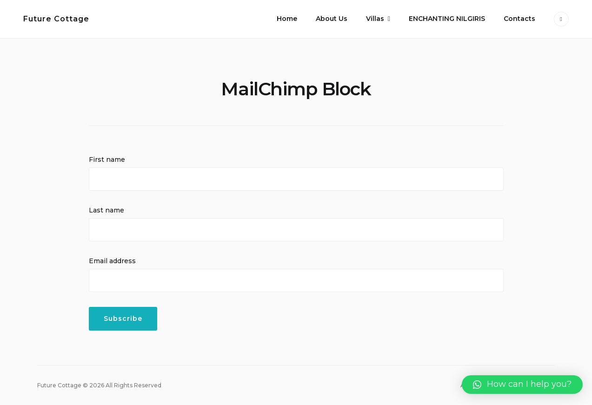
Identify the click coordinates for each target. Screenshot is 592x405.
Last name (106, 210)
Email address (112, 261)
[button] (522, 384)
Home (287, 18)
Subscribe (123, 318)
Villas (375, 18)
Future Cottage (56, 18)
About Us (331, 18)
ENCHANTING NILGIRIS (447, 18)
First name (107, 159)
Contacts (519, 18)
